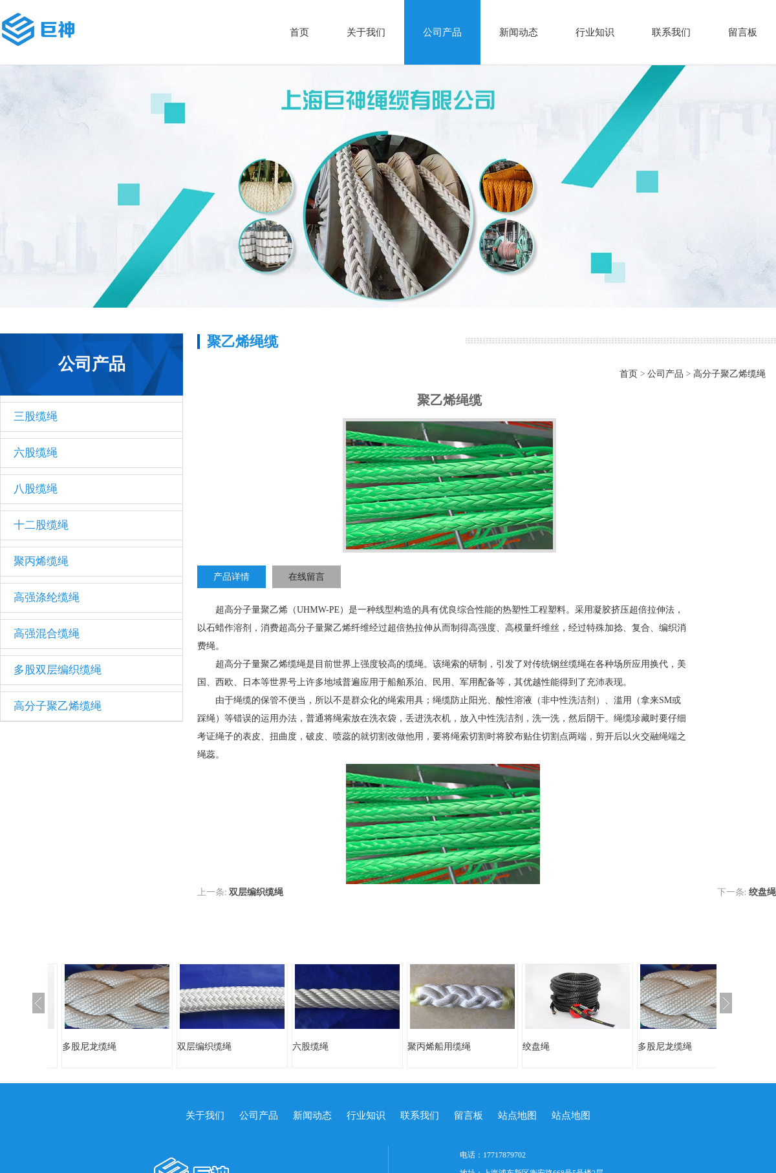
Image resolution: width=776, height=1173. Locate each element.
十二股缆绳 (41, 525)
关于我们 (366, 32)
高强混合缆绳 (47, 634)
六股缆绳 (36, 453)
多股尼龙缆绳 (89, 1046)
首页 (299, 32)
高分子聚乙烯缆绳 (58, 706)
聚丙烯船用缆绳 (439, 1046)
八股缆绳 (36, 489)
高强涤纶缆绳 (47, 597)
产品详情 (231, 577)
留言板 (742, 32)
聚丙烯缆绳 (41, 561)
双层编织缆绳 (256, 892)
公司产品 (442, 32)
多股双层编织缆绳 (58, 670)
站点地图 (517, 1115)
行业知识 (595, 32)
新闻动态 (518, 32)
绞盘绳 (762, 892)
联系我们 (671, 32)
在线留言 (306, 577)
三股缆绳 (36, 416)
